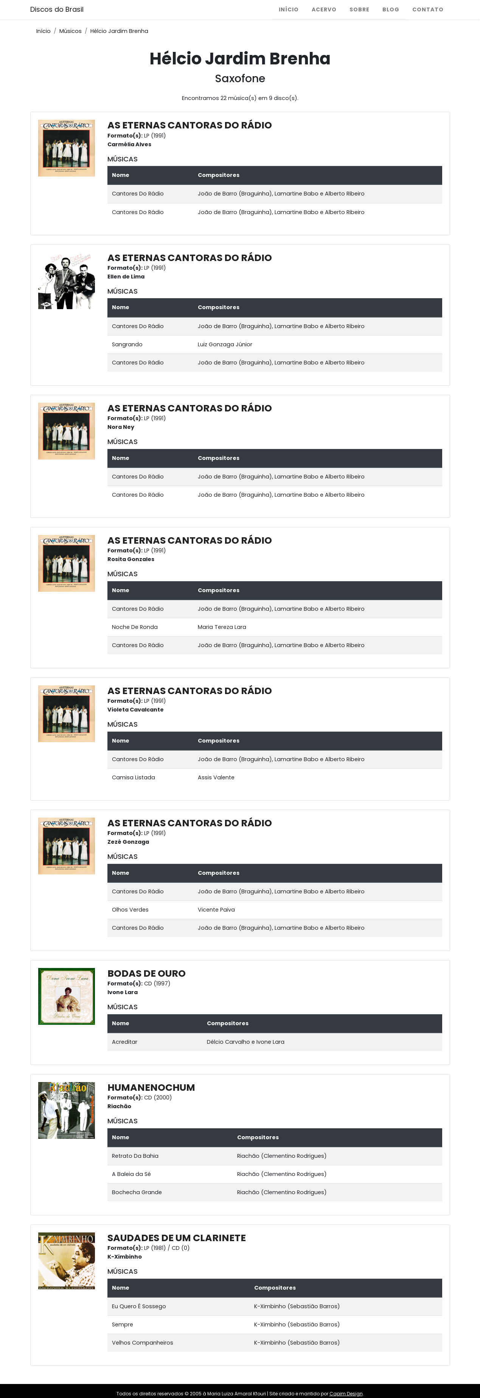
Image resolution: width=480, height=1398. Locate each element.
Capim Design (346, 1393)
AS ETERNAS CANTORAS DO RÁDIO (189, 125)
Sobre (360, 9)
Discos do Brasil (57, 9)
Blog (390, 9)
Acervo (324, 9)
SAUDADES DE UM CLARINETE (176, 1238)
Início (289, 9)
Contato (428, 9)
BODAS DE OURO (146, 973)
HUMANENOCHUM (151, 1087)
